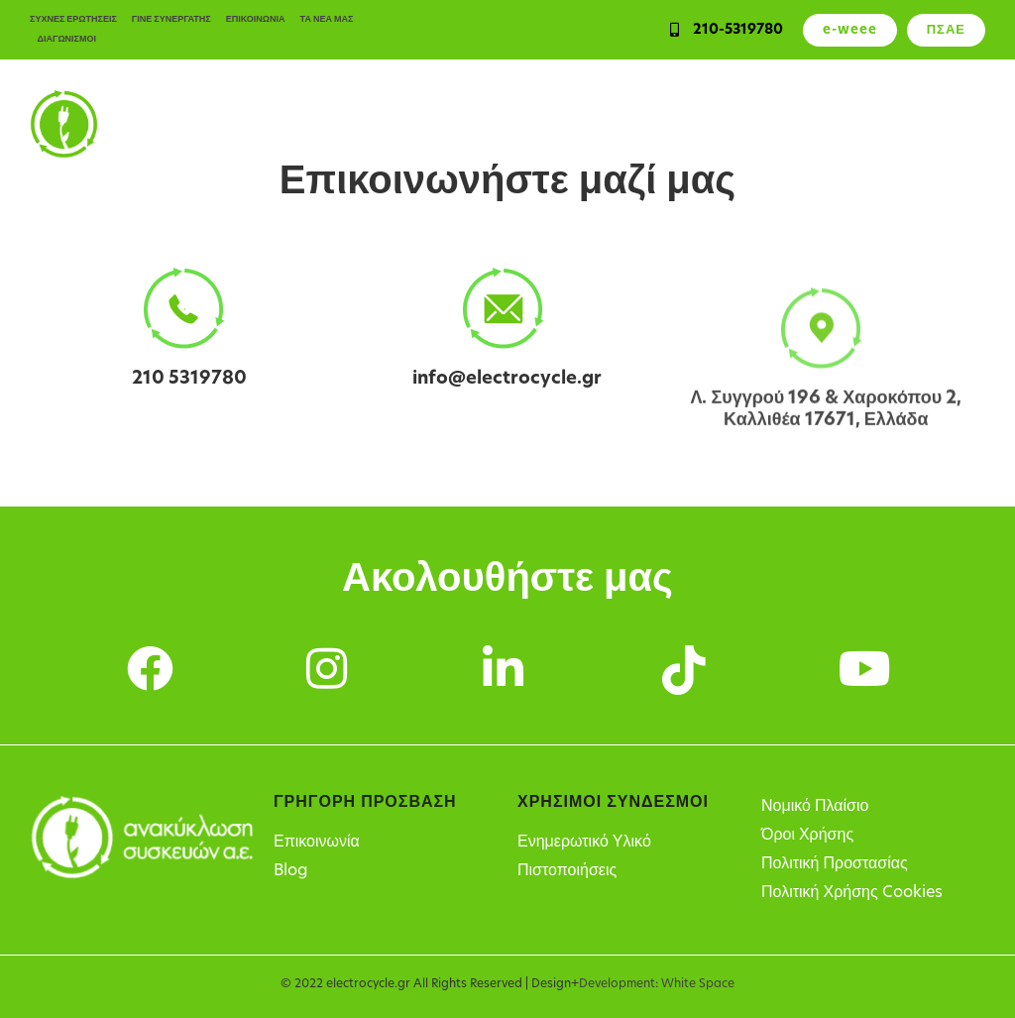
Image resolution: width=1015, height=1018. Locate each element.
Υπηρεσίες (534, 124)
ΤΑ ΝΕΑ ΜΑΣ (327, 19)
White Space (697, 984)
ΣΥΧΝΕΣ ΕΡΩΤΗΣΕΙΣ (73, 19)
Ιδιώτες (351, 124)
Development (617, 984)
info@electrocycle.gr (507, 382)
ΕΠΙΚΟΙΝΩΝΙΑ (255, 19)
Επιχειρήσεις (437, 124)
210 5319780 (189, 379)
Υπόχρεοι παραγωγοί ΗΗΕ (667, 124)
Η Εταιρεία (951, 124)
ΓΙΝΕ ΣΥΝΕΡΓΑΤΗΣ (171, 19)
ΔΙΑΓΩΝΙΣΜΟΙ (67, 39)
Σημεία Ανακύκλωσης (831, 124)
